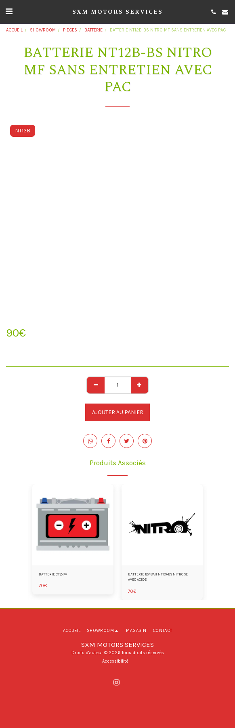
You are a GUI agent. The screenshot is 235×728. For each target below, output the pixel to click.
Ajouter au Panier (117, 412)
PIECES (70, 30)
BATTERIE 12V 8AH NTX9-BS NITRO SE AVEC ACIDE (158, 577)
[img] (72, 524)
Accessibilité (115, 661)
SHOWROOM (43, 30)
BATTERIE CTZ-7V (53, 574)
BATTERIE (93, 30)
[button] (9, 11)
